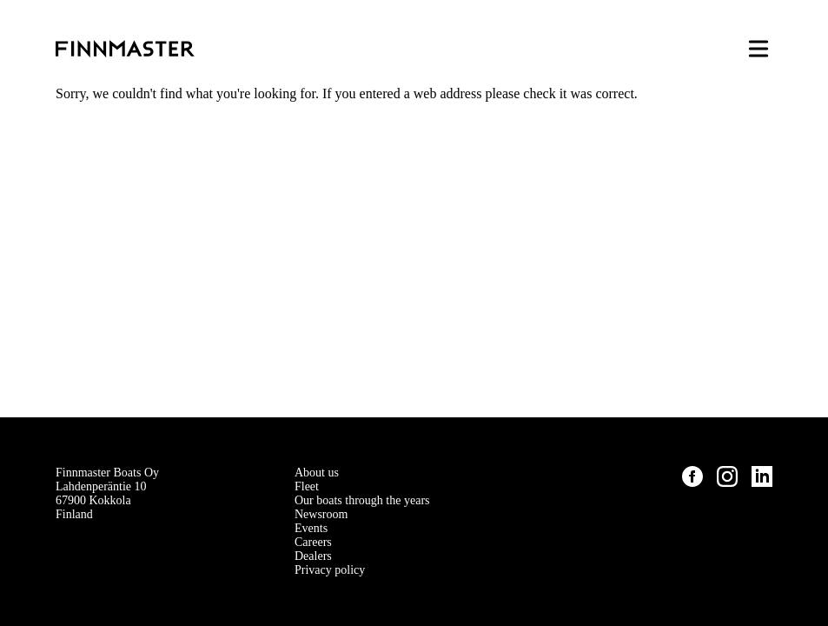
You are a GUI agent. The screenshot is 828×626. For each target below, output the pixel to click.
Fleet (307, 486)
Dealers (313, 556)
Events (311, 528)
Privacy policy (330, 569)
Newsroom (321, 514)
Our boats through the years (362, 500)
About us (317, 472)
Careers (313, 542)
